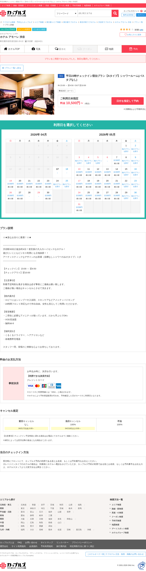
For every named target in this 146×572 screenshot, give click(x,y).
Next (52, 94)
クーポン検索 (64, 5)
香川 (32, 526)
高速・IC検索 (50, 5)
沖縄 (89, 530)
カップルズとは (7, 542)
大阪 (23, 519)
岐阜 (41, 515)
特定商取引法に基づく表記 (82, 546)
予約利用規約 (47, 546)
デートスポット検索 (34, 5)
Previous (2, 94)
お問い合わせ (31, 542)
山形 (70, 505)
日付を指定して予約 (128, 101)
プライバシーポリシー (82, 542)
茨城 (61, 508)
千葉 (52, 508)
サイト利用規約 (19, 546)
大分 (32, 530)
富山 (32, 512)
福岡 (23, 530)
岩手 (43, 505)
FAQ (20, 542)
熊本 (50, 530)
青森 (34, 505)
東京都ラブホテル (70, 22)
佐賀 (59, 530)
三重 (50, 515)
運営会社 (4, 546)
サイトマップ (47, 542)
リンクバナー (62, 542)
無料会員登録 (128, 15)
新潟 (23, 512)
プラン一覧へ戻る (13, 68)
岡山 (23, 522)
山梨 (59, 512)
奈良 (59, 519)
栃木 (70, 508)
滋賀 (50, 519)
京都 (41, 519)
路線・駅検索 (18, 5)
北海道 (23, 505)
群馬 (80, 508)
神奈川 (33, 508)
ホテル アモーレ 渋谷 (123, 22)
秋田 (61, 505)
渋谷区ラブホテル (105, 22)
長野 (69, 512)
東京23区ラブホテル (88, 22)
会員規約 (33, 546)
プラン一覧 (138, 22)
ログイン (141, 15)
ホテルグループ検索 (102, 5)
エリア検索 (6, 5)
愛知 (23, 515)
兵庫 (32, 519)
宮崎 (69, 530)
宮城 (52, 505)
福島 (80, 505)
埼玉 (43, 508)
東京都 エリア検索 (53, 22)
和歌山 (69, 519)
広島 (32, 522)
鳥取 (41, 522)
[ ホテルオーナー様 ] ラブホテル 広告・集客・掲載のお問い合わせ (116, 554)
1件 (141, 30)
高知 (50, 526)
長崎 (41, 530)
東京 (23, 508)
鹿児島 (79, 530)
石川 (41, 512)
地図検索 (87, 5)
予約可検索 (76, 5)
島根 (50, 522)
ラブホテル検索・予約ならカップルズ (17, 22)
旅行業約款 (61, 546)
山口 (59, 522)
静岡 (32, 515)
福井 (50, 512)
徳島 (23, 526)
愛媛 (41, 526)
